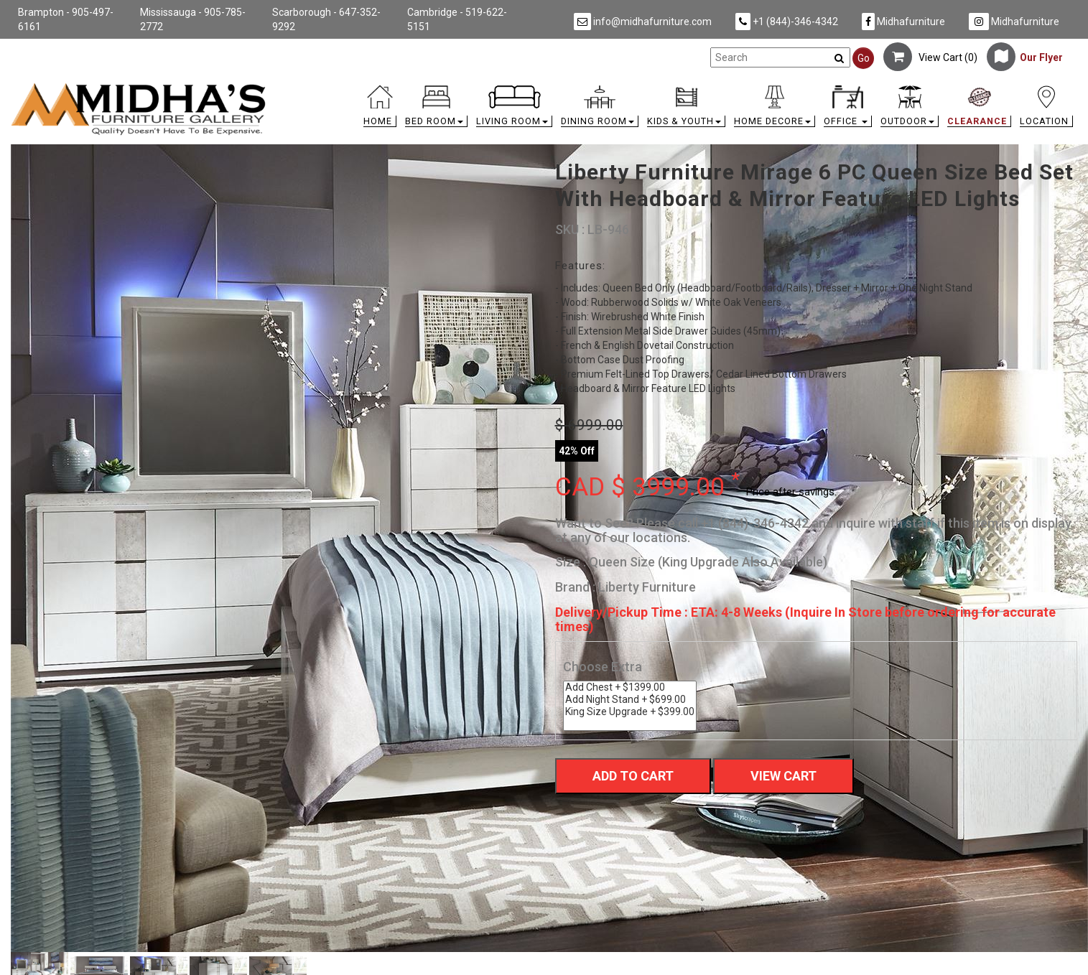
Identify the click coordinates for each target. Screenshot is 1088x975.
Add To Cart (633, 775)
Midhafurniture (903, 21)
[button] (436, 109)
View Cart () (930, 57)
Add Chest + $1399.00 (630, 687)
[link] (677, 88)
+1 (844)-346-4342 (786, 21)
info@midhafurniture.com (643, 21)
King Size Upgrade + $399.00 (630, 712)
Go (863, 58)
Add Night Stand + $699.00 (630, 700)
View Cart (783, 775)
